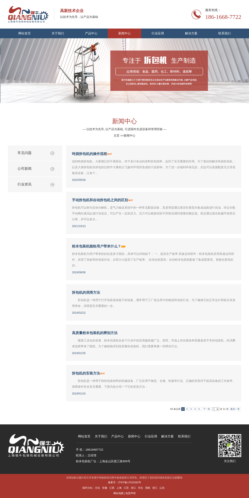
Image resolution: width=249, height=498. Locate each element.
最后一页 (235, 409)
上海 (119, 487)
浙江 (133, 487)
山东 (162, 487)
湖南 (147, 487)
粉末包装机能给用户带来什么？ (96, 246)
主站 (97, 487)
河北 (140, 487)
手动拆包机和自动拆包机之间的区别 (100, 200)
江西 (111, 487)
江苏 (126, 487)
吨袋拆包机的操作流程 (89, 154)
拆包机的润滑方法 (86, 292)
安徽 (104, 487)
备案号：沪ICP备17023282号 (124, 482)
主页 (116, 135)
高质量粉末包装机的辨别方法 (94, 333)
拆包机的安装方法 (86, 373)
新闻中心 (129, 135)
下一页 (206, 409)
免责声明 (130, 493)
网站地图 (118, 493)
